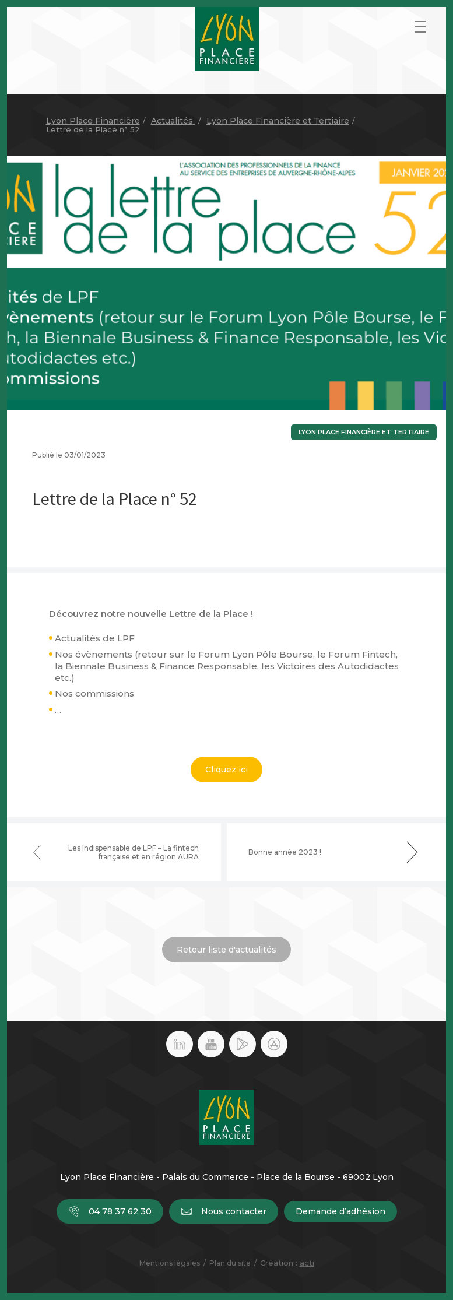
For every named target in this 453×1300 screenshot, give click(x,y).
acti (307, 1262)
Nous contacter (223, 1211)
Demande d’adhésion (340, 1211)
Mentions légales (169, 1263)
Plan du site (230, 1263)
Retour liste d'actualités (226, 949)
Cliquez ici (226, 769)
